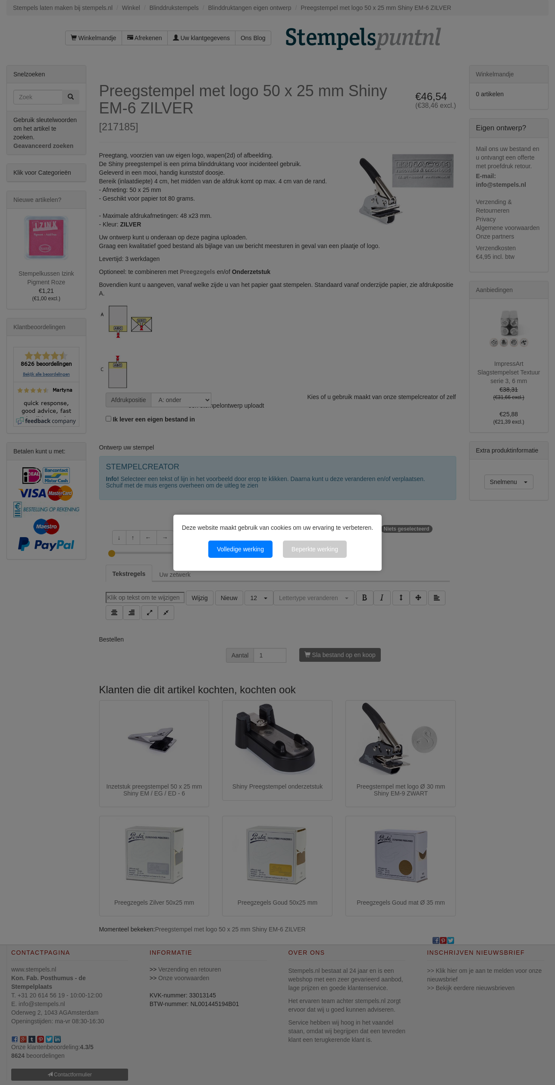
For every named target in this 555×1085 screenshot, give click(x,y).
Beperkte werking (315, 549)
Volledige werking (240, 549)
